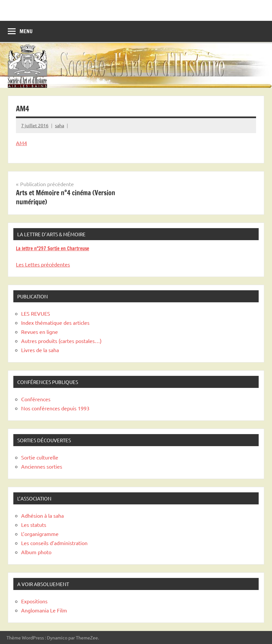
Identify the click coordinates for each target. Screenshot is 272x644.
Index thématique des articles (55, 322)
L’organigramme (40, 533)
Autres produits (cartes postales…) (61, 340)
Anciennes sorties (41, 466)
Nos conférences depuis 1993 (55, 408)
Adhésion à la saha (42, 515)
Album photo (36, 552)
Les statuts (33, 524)
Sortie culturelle (39, 457)
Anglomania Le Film (44, 610)
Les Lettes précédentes (43, 264)
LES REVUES (35, 313)
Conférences (35, 399)
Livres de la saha (40, 350)
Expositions (34, 601)
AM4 (21, 143)
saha (59, 125)
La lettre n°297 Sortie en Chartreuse (52, 248)
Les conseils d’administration (54, 543)
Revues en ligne (39, 331)
